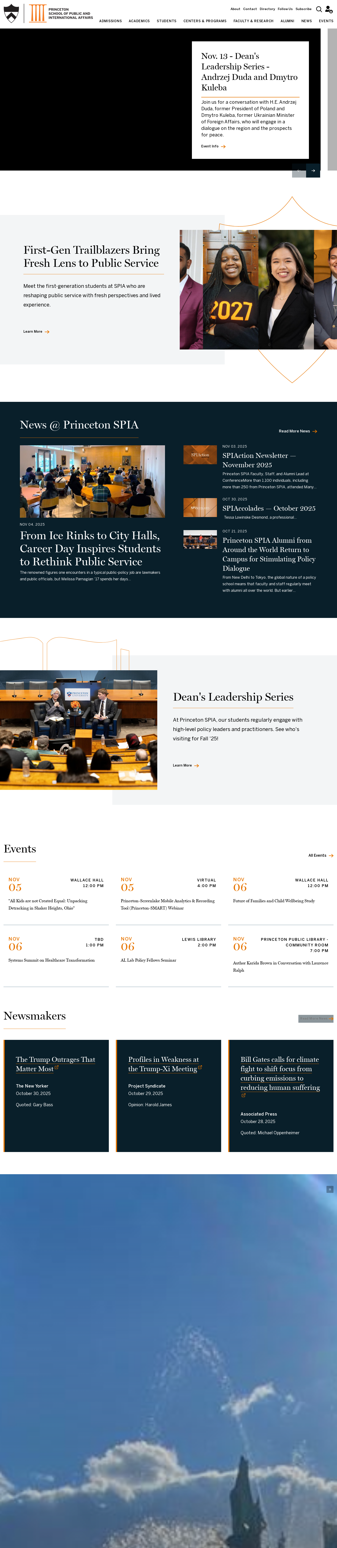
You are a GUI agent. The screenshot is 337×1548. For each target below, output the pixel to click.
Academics (139, 21)
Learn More (34, 332)
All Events (317, 855)
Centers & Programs (205, 21)
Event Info (210, 146)
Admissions (110, 21)
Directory (267, 9)
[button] (313, 171)
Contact (250, 9)
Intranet (328, 9)
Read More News (294, 431)
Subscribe (303, 9)
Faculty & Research (254, 21)
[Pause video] (329, 1195)
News (306, 21)
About (235, 9)
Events (326, 21)
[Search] (319, 9)
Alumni (287, 21)
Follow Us (285, 9)
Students (166, 21)
